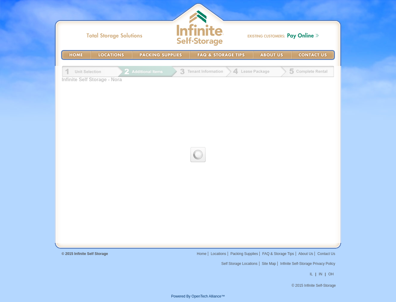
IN (320, 274)
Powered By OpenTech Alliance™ (198, 296)
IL (311, 274)
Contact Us (313, 55)
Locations (111, 55)
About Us (272, 55)
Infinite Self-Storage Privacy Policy (307, 264)
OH (331, 274)
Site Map (269, 264)
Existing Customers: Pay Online (283, 36)
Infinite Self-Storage (200, 35)
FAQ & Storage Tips (221, 55)
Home (76, 55)
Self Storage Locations (239, 264)
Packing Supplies (161, 55)
